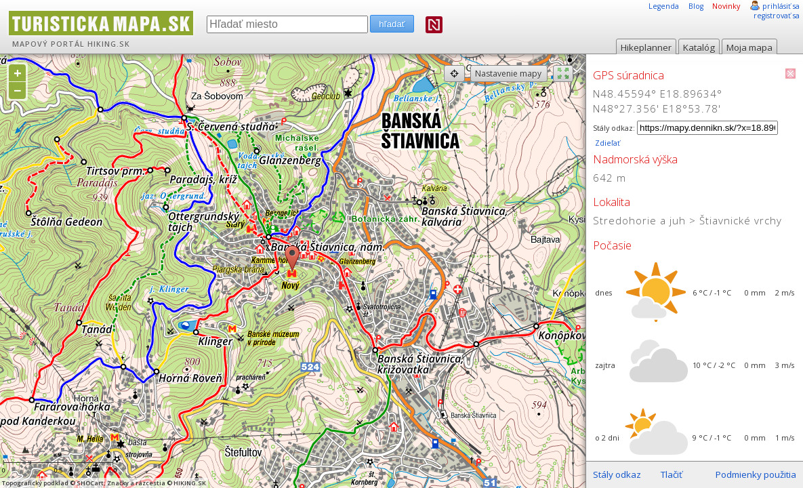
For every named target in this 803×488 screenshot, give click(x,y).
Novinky (726, 6)
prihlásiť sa (781, 6)
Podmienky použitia (756, 474)
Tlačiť (671, 474)
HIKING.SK (108, 44)
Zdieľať (606, 143)
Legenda (663, 6)
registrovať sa (777, 15)
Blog (695, 6)
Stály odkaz (617, 474)
